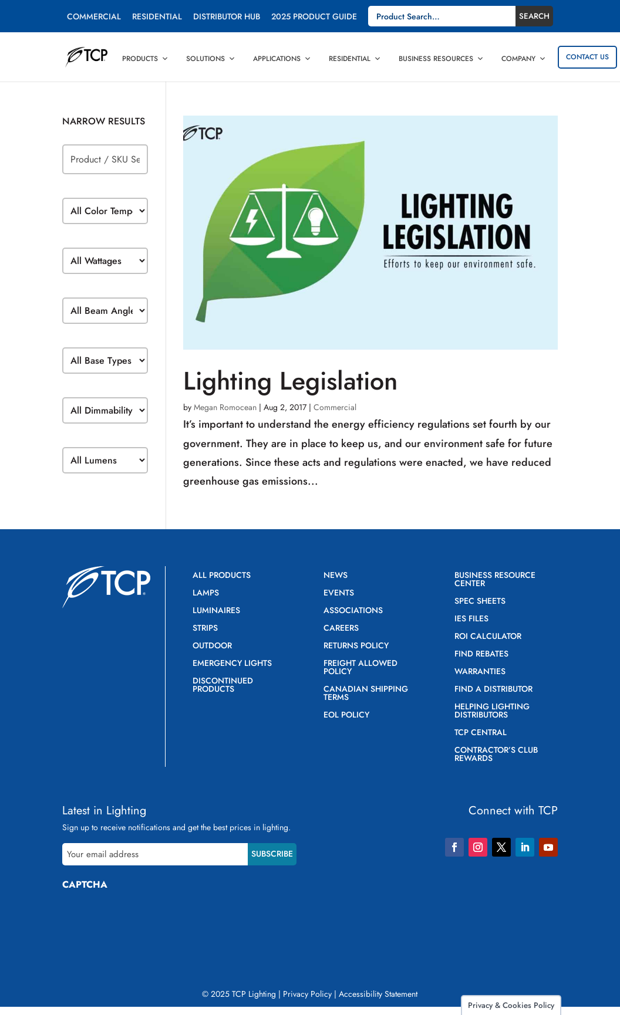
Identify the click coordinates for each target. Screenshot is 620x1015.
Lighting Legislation (290, 381)
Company (523, 58)
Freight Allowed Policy (360, 668)
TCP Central (480, 733)
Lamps (206, 593)
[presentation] (151, 922)
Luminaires (216, 611)
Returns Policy (356, 646)
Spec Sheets (480, 602)
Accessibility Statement (378, 994)
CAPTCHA (84, 884)
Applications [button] (282, 58)
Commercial (94, 17)
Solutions (210, 58)
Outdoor (212, 646)
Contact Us (587, 57)
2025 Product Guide (314, 17)
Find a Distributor (493, 690)
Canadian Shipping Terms (366, 694)
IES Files (471, 619)
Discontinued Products (223, 685)
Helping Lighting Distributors (492, 711)
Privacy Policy (307, 994)
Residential (157, 17)
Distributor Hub (226, 17)
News (336, 576)
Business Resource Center (494, 580)
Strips (205, 629)
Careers (341, 629)
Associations (353, 611)
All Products (222, 576)
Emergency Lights (232, 664)
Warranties (480, 672)
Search (534, 16)
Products (145, 58)
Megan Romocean (225, 407)
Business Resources (441, 58)
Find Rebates (481, 654)
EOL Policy (346, 715)
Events (339, 593)
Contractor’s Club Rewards (496, 755)
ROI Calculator (487, 637)
